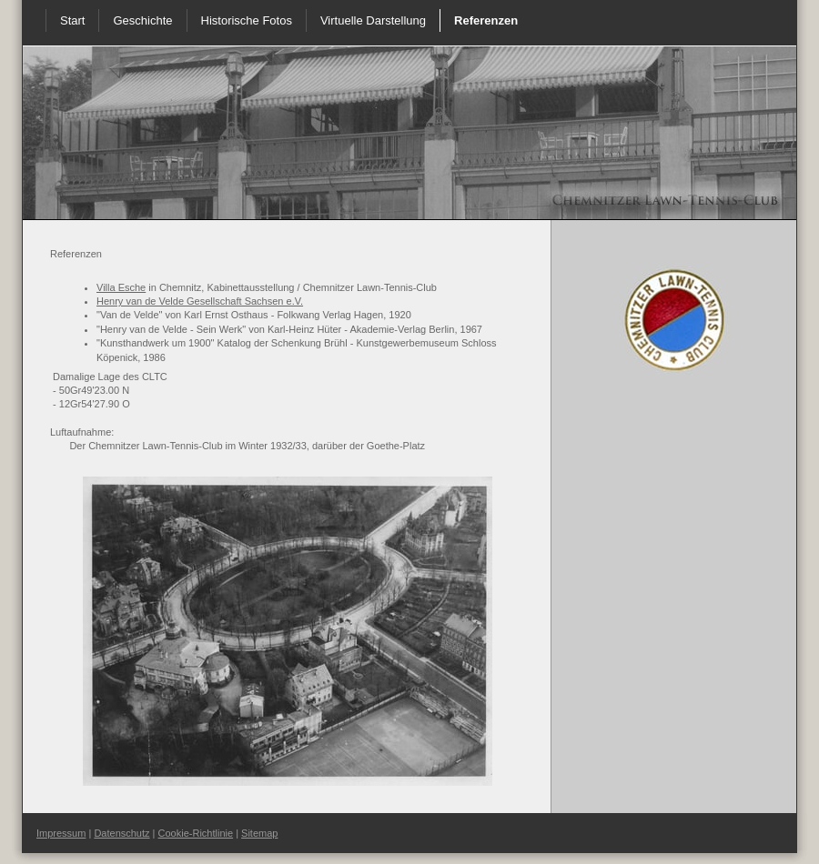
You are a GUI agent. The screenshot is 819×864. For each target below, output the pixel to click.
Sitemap (259, 833)
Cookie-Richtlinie (196, 833)
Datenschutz (121, 833)
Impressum (61, 833)
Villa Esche (121, 287)
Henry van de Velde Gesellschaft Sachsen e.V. (199, 301)
